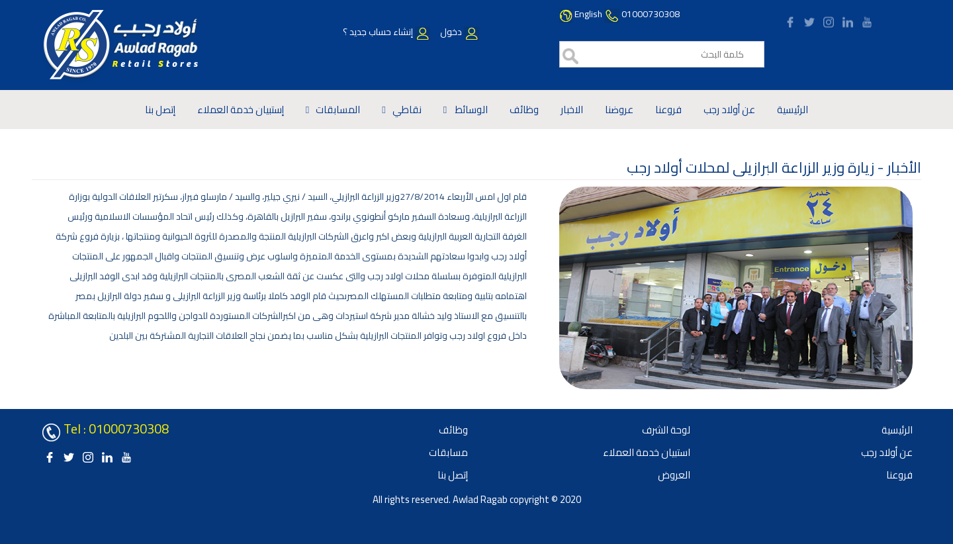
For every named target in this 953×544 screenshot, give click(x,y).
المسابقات (338, 109)
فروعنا (668, 109)
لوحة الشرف (666, 429)
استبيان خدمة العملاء (646, 452)
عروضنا (619, 109)
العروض (674, 474)
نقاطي (407, 109)
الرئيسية (792, 109)
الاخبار (572, 109)
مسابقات (448, 452)
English (588, 14)
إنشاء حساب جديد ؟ (386, 31)
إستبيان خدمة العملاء (240, 109)
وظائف (524, 109)
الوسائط (470, 109)
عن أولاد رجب (729, 109)
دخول (458, 31)
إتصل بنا (160, 109)
